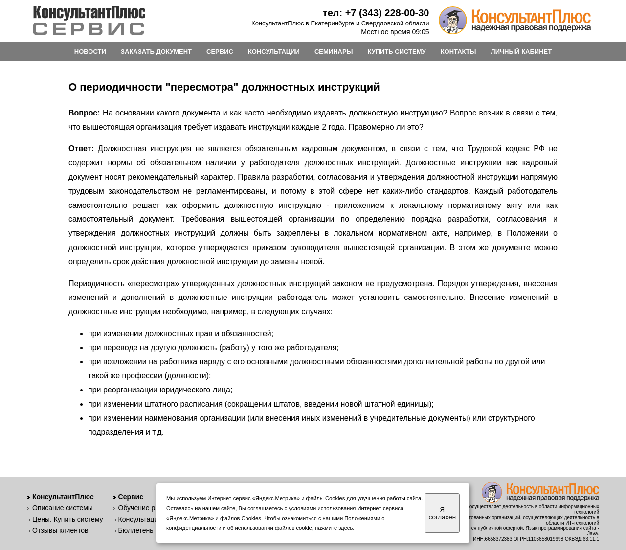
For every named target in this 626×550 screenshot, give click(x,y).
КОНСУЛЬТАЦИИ (274, 51)
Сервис (130, 497)
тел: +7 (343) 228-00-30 (376, 12)
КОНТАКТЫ (458, 51)
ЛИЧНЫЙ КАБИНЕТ (521, 51)
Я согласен (442, 513)
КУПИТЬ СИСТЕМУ (396, 51)
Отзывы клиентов (60, 530)
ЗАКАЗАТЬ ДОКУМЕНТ (156, 51)
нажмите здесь (334, 528)
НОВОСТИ (90, 51)
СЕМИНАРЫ (333, 51)
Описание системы (62, 508)
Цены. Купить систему (67, 519)
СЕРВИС (219, 51)
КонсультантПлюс (63, 497)
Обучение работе (146, 508)
